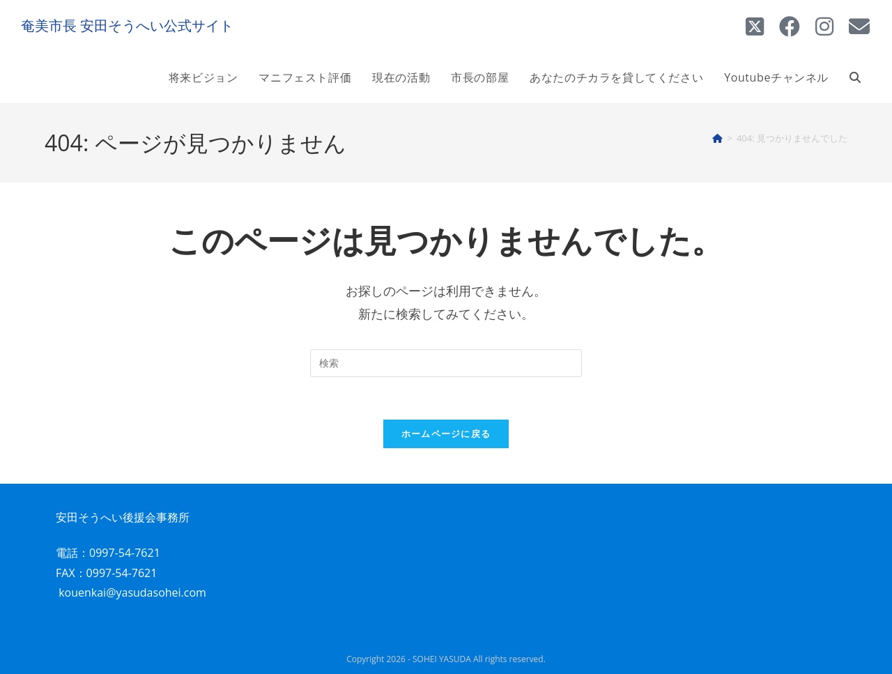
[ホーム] (717, 138)
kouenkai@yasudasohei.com (132, 592)
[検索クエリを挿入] (446, 363)
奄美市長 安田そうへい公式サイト (127, 25)
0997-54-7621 (124, 552)
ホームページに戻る (446, 433)
